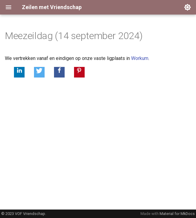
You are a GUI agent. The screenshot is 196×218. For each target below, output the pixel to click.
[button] (19, 72)
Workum (139, 58)
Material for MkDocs (177, 213)
